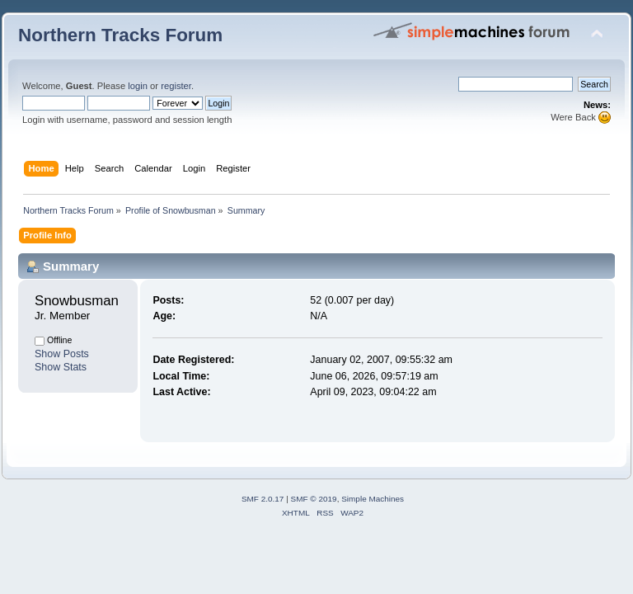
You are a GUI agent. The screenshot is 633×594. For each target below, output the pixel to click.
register (176, 86)
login (138, 86)
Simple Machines (372, 498)
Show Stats (61, 367)
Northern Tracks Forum (120, 35)
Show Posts (62, 354)
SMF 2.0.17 (262, 498)
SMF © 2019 (314, 498)
